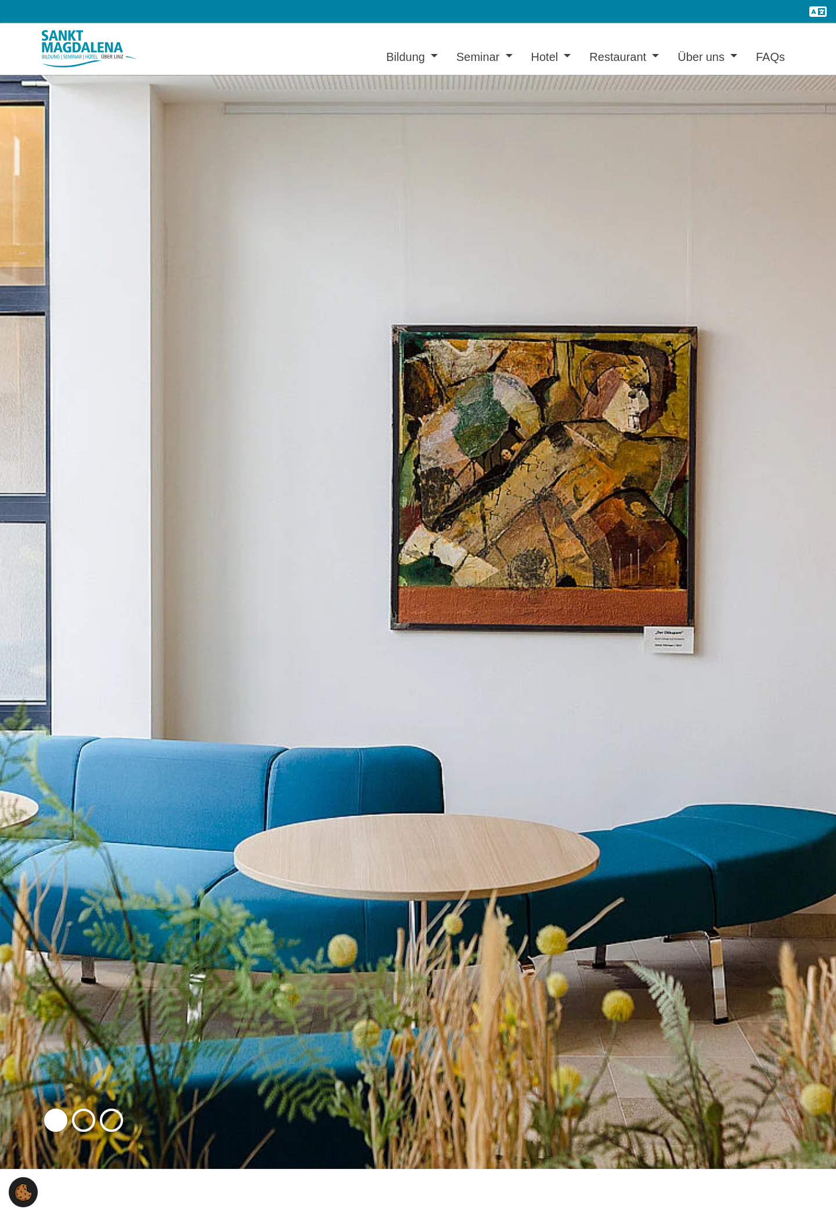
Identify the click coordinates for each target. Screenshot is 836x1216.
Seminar (479, 56)
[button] (55, 1120)
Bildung (407, 56)
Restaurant (619, 56)
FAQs (770, 56)
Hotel (546, 56)
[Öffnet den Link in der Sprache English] (818, 11)
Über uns (702, 56)
